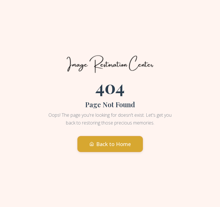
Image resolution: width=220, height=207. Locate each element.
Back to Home (110, 144)
